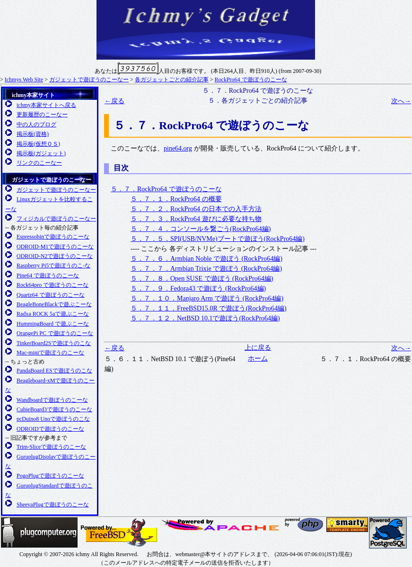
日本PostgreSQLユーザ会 (388, 533)
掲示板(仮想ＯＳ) (38, 144)
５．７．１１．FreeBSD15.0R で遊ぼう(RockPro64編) (209, 308)
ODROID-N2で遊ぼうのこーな (55, 256)
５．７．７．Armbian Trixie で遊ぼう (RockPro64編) (206, 268)
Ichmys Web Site (24, 79)
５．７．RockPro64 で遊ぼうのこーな (166, 189)
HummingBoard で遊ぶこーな (53, 323)
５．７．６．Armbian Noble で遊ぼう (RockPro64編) (206, 258)
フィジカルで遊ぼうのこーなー (56, 218)
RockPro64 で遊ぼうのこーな (251, 79)
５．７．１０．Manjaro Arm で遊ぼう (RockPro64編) (207, 298)
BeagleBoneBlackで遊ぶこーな (54, 304)
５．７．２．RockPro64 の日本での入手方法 (196, 209)
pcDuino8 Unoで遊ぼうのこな (53, 419)
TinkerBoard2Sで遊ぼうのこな (54, 343)
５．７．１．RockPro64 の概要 (176, 199)
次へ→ (401, 101)
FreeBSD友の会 (119, 532)
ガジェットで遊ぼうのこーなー (89, 79)
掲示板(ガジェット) (41, 153)
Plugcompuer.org (39, 532)
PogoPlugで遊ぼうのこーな (50, 475)
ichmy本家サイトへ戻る (46, 105)
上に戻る (258, 347)
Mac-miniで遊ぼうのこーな (50, 352)
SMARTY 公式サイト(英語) (347, 524)
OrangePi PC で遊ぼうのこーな (55, 333)
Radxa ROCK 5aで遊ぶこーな (53, 313)
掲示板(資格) (33, 134)
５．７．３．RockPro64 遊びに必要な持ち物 (196, 218)
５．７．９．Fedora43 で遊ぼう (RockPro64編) (198, 288)
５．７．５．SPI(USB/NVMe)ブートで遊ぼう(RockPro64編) (218, 238)
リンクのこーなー (39, 162)
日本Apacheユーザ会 (221, 524)
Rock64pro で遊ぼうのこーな (52, 285)
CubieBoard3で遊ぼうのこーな (54, 409)
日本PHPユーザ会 (304, 524)
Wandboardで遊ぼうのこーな (52, 400)
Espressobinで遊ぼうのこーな (53, 236)
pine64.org (178, 148)
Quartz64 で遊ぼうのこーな (51, 295)
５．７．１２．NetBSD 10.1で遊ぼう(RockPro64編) (205, 318)
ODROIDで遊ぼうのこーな (50, 428)
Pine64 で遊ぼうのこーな (48, 275)
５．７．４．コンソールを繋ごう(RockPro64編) (201, 228)
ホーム (258, 358)
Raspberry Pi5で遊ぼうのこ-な (53, 265)
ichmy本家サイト (33, 95)
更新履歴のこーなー (42, 114)
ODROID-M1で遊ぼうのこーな (55, 246)
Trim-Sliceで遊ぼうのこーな (52, 446)
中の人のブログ (36, 124)
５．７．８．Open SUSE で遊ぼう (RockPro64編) (202, 278)
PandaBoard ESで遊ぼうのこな (54, 370)
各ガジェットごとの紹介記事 (172, 79)
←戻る (114, 101)
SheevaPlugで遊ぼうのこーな (53, 504)
